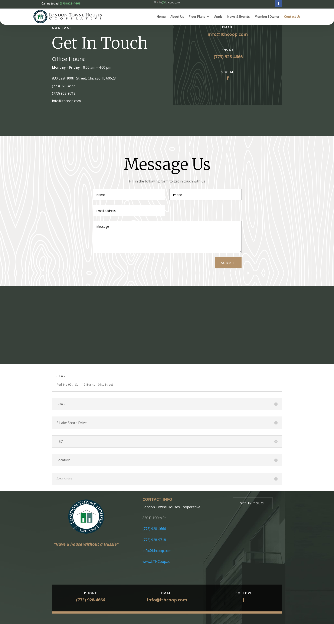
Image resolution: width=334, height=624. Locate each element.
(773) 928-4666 (154, 528)
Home (161, 16)
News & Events (238, 16)
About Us (177, 16)
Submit (228, 263)
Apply (218, 16)
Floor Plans (197, 16)
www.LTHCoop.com (158, 561)
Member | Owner (267, 16)
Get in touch (253, 503)
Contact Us (292, 16)
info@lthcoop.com (227, 34)
